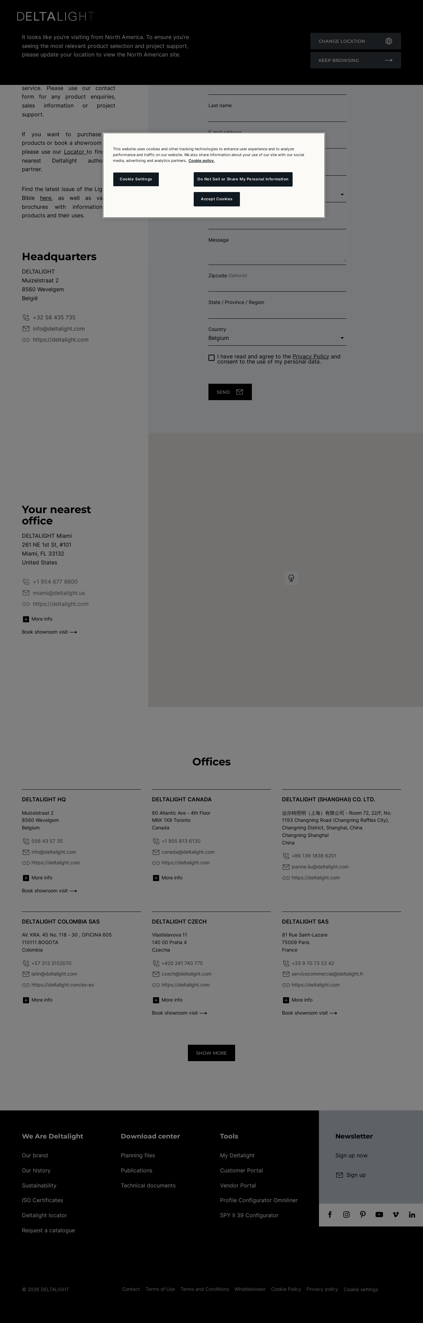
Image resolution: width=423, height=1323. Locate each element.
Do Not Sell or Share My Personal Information (243, 179)
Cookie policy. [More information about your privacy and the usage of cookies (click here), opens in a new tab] (202, 160)
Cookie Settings (136, 179)
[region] (214, 175)
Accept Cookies (217, 198)
